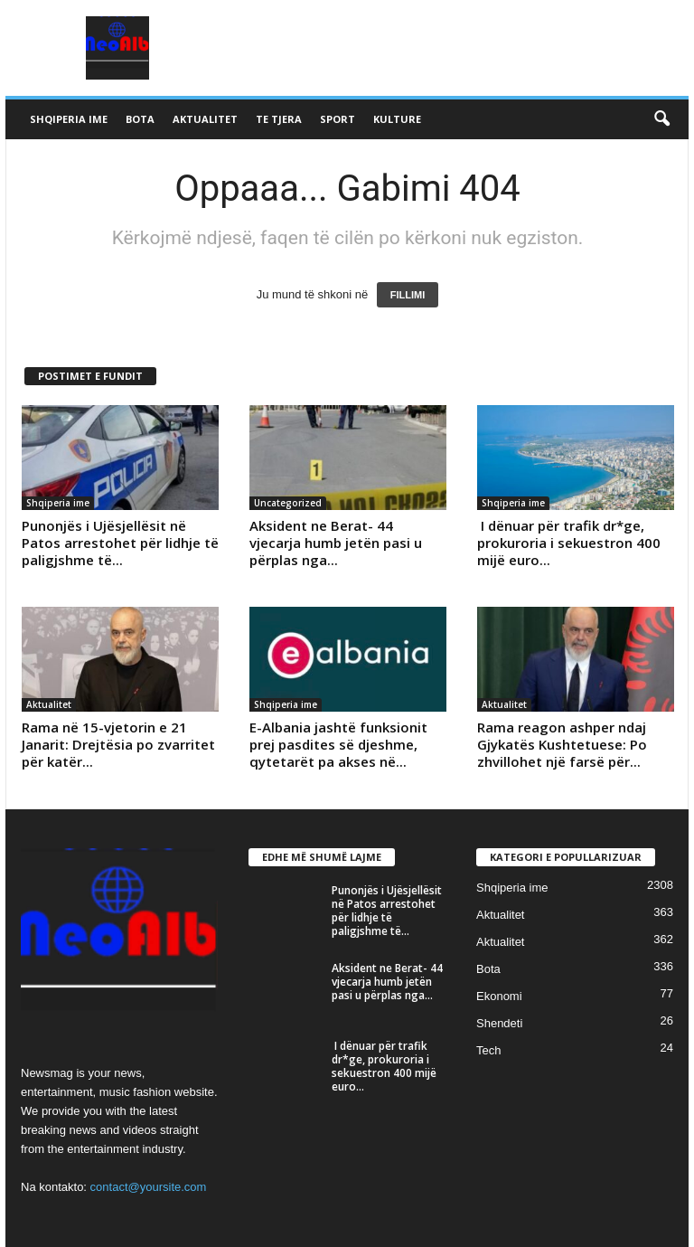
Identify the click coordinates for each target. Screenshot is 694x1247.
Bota (140, 119)
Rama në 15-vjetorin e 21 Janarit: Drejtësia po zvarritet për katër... (118, 744)
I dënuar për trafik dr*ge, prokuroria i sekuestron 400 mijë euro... (569, 542)
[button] (661, 119)
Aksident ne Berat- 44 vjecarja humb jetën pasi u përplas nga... (335, 542)
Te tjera (279, 119)
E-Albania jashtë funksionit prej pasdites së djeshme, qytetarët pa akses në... (338, 744)
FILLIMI (408, 294)
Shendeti (499, 1023)
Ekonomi (499, 996)
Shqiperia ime (69, 119)
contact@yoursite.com (148, 1187)
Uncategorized (288, 502)
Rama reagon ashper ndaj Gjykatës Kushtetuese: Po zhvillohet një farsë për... (562, 744)
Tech (488, 1050)
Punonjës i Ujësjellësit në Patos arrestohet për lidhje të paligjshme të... (120, 542)
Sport (337, 119)
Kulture (397, 119)
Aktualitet (205, 119)
